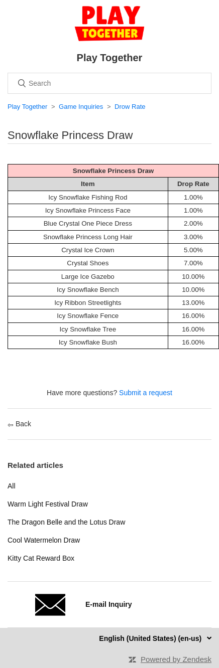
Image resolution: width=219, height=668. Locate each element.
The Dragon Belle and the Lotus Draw (66, 522)
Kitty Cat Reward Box (41, 558)
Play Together (27, 106)
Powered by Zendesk (176, 659)
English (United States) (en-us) (151, 638)
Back (19, 424)
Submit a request (145, 393)
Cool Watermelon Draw (44, 540)
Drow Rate (130, 106)
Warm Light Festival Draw (48, 504)
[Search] (109, 83)
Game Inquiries (81, 106)
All (12, 486)
